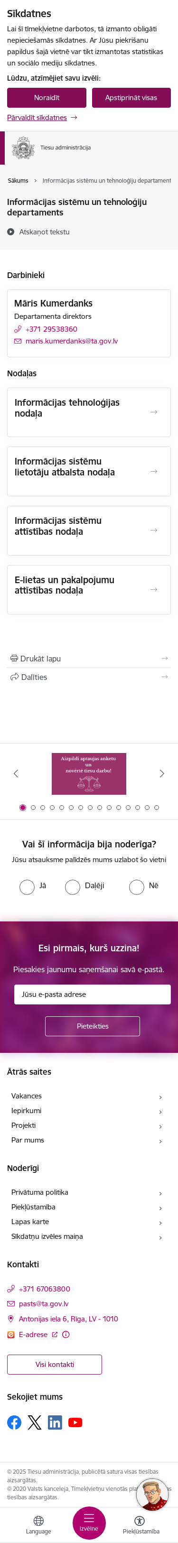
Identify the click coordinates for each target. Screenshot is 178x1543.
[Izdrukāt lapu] (89, 659)
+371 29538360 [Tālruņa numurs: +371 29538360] (51, 329)
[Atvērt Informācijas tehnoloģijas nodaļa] (154, 412)
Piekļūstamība (33, 1206)
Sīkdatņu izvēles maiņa (47, 1236)
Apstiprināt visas (131, 97)
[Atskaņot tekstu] (44, 231)
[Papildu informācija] (65, 1334)
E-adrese (34, 1334)
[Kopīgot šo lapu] (89, 677)
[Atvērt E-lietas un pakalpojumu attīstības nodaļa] (154, 590)
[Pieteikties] (92, 1026)
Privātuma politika (39, 1192)
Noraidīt (46, 97)
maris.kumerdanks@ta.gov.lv (72, 340)
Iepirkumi (26, 1110)
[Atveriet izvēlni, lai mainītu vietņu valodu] (38, 1526)
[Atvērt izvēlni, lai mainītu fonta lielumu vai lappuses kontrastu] (139, 1526)
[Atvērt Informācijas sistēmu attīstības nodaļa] (154, 530)
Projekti (23, 1125)
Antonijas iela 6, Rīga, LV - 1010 (68, 1318)
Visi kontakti (55, 1364)
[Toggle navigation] (89, 1523)
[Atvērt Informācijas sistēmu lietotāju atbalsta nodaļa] (154, 471)
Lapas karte (30, 1221)
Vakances (26, 1095)
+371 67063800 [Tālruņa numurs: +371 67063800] (44, 1288)
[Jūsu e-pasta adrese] (92, 994)
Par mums (27, 1139)
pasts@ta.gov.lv (43, 1303)
